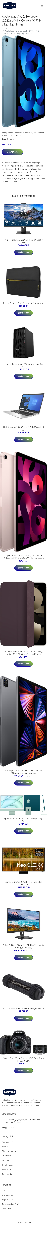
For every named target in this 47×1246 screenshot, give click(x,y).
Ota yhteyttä (7, 1195)
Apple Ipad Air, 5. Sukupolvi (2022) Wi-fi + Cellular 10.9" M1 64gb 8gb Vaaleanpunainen (23, 556)
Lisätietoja (12, 152)
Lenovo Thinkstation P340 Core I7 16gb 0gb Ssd (23, 365)
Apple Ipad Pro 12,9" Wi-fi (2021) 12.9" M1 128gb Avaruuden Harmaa (23, 771)
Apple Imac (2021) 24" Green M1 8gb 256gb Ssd (23, 819)
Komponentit (7, 1142)
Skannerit (6, 1160)
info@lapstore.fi (9, 1128)
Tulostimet (6, 1169)
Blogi (4, 1190)
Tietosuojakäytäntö (10, 1204)
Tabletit (11, 135)
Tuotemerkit (18, 133)
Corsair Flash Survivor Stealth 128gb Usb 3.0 (23, 1008)
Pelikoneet (6, 1156)
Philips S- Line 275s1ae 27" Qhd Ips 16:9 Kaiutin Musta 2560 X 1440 (23, 946)
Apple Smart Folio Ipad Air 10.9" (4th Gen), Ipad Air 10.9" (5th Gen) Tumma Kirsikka (23, 652)
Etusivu (5, 28)
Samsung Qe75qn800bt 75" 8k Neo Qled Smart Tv (23, 883)
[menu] (42, 5)
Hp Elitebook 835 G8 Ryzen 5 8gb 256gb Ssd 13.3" (23, 428)
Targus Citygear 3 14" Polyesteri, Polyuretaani (23, 303)
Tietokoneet (38, 133)
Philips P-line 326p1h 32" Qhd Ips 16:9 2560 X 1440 (23, 241)
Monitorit (28, 133)
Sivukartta (6, 1209)
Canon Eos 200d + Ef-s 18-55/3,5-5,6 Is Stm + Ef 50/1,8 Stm (23, 1059)
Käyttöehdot (7, 1199)
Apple (4, 135)
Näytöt (18, 135)
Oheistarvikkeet (9, 1151)
